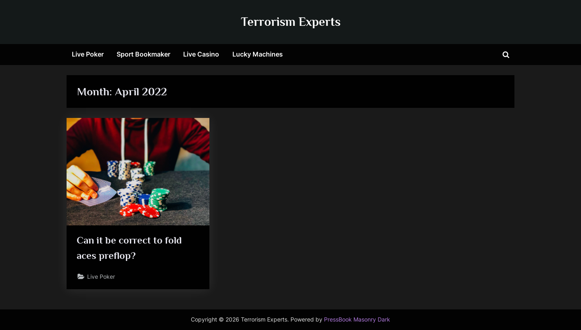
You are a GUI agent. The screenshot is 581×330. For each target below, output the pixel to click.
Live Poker (88, 54)
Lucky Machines (257, 54)
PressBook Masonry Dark (357, 319)
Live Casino (201, 54)
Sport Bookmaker (143, 54)
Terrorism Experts (291, 22)
